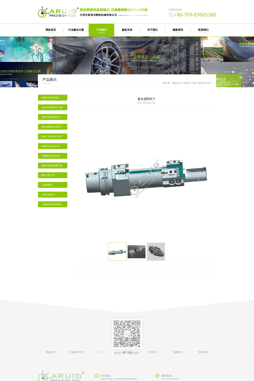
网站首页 (51, 30)
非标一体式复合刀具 (201, 86)
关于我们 (152, 30)
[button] (198, 183)
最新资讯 (178, 30)
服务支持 (127, 30)
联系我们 (203, 30)
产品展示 (101, 30)
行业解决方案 (76, 30)
